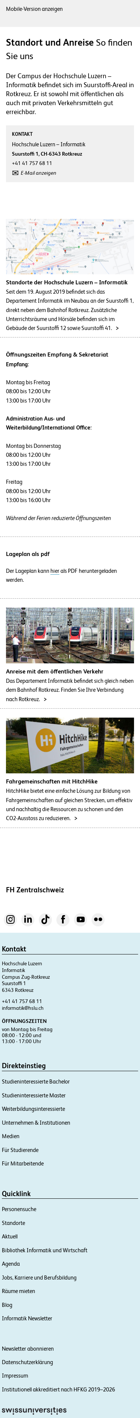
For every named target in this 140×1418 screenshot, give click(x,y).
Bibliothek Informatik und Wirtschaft (44, 1250)
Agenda (11, 1263)
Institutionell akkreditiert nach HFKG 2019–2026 (58, 1389)
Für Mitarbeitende (23, 1163)
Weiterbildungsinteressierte (33, 1109)
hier (54, 571)
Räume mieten (18, 1291)
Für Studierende (20, 1150)
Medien (10, 1136)
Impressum (15, 1375)
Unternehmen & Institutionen (36, 1122)
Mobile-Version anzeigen (34, 9)
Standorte (13, 1223)
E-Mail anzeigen (38, 173)
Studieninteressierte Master (34, 1095)
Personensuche (19, 1209)
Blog (7, 1305)
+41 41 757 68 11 (22, 1001)
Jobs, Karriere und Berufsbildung (39, 1277)
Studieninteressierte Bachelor (36, 1081)
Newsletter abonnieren (28, 1348)
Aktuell (10, 1236)
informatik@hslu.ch (23, 1008)
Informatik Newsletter (27, 1318)
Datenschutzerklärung (27, 1362)
